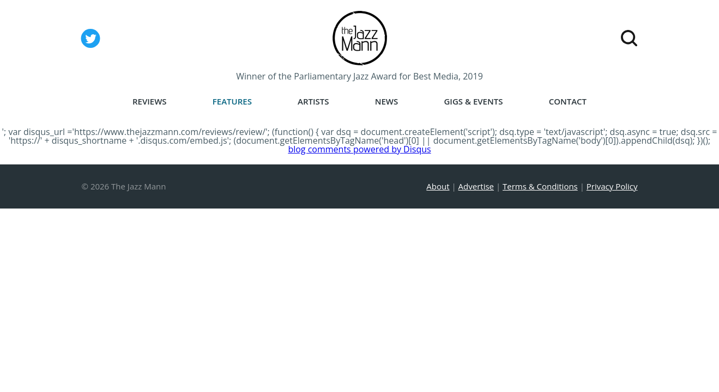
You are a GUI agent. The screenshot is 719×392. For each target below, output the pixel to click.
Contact (568, 101)
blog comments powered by (359, 149)
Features (232, 101)
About (437, 186)
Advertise (476, 186)
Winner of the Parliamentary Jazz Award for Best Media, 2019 (359, 76)
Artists (313, 101)
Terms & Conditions (540, 186)
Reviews (149, 101)
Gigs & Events (473, 101)
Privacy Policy (612, 186)
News (386, 101)
